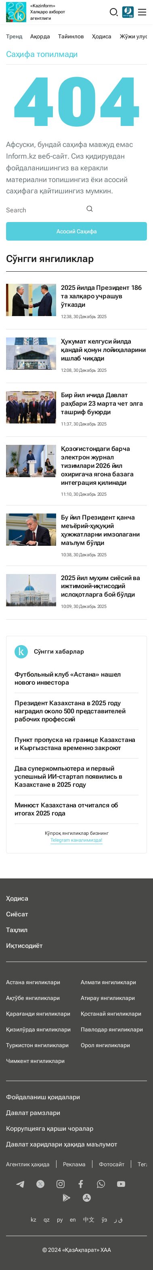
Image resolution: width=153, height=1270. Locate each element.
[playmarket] (67, 1198)
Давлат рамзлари (33, 1113)
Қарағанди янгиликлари (38, 1013)
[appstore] (87, 1198)
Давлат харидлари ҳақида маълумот (61, 1144)
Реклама (74, 1164)
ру (60, 1219)
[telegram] (20, 1185)
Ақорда (40, 36)
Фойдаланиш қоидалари (43, 1097)
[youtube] (121, 1185)
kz (33, 1219)
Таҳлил (16, 930)
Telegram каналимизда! (76, 840)
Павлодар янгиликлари (112, 1029)
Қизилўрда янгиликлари (38, 1029)
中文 (88, 1219)
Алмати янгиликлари (108, 982)
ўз (104, 1219)
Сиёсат (17, 914)
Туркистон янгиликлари (37, 1045)
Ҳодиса (101, 36)
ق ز (118, 1219)
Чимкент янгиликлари (35, 1061)
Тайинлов (71, 36)
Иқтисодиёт (24, 945)
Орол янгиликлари (105, 1045)
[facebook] (81, 1185)
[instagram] (61, 1185)
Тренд (14, 36)
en (73, 1219)
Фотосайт (111, 1164)
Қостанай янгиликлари (111, 1013)
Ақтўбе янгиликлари (33, 998)
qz (47, 1219)
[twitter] (40, 1185)
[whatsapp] (101, 1185)
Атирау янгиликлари (108, 998)
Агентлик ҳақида (28, 1164)
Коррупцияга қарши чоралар (49, 1128)
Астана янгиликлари (33, 982)
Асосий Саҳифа (77, 231)
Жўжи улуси (136, 36)
